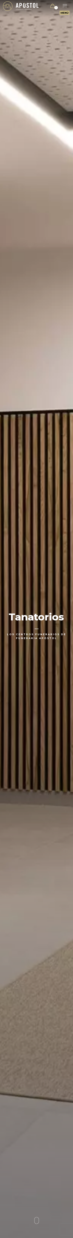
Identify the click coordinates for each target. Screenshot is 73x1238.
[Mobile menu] (63, 6)
